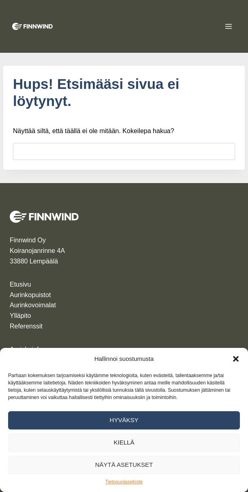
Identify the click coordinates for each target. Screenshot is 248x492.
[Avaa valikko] (228, 26)
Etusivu (20, 284)
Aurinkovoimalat (33, 305)
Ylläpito (20, 315)
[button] (236, 359)
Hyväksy (124, 419)
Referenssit (26, 326)
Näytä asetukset (124, 464)
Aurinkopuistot (30, 294)
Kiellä (124, 442)
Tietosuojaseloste (124, 482)
